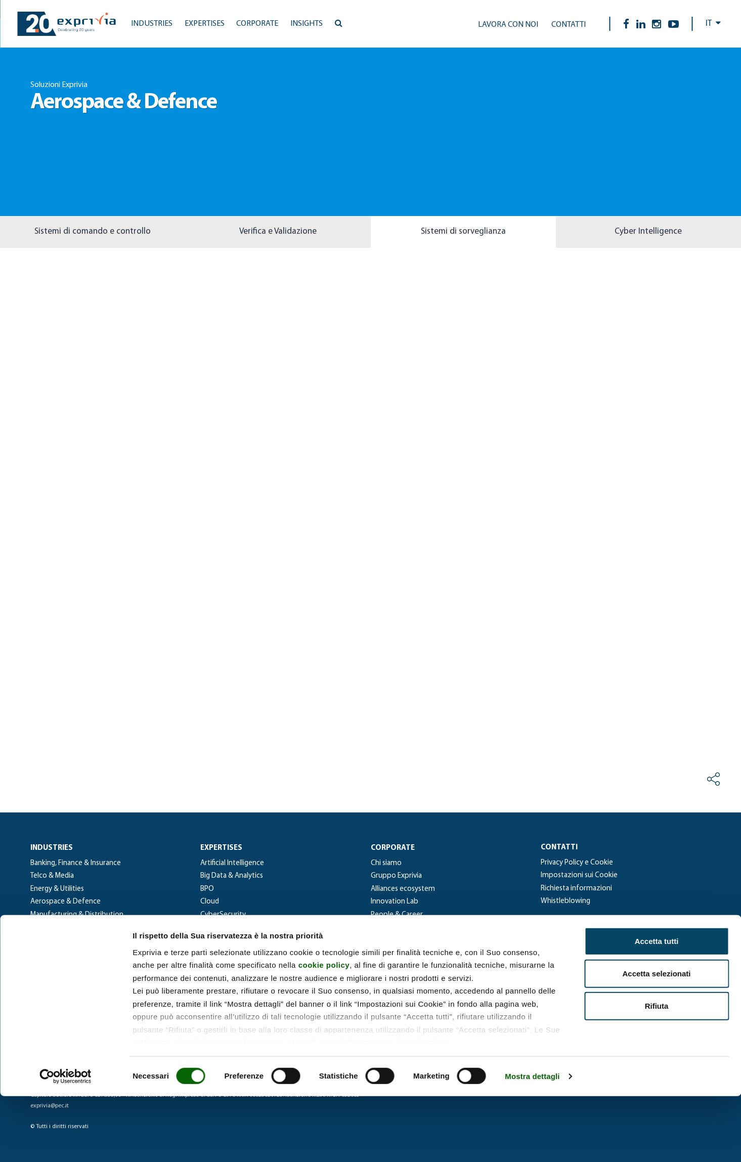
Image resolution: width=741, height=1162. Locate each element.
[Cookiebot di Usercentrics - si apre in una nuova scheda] (65, 1142)
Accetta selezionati (656, 1039)
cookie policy (324, 1030)
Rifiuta (657, 1071)
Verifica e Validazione (278, 231)
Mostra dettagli (532, 1142)
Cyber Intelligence (648, 231)
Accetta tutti (657, 1007)
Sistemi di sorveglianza (463, 231)
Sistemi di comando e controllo (92, 231)
